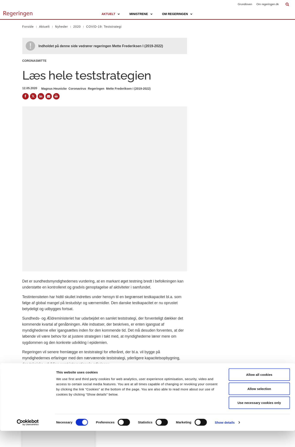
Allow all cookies (259, 391)
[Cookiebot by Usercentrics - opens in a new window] (27, 438)
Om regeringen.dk (267, 4)
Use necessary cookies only (259, 419)
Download (113, 306)
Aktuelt (108, 14)
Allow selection (259, 405)
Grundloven (245, 4)
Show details (225, 438)
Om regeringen (175, 14)
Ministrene (138, 14)
